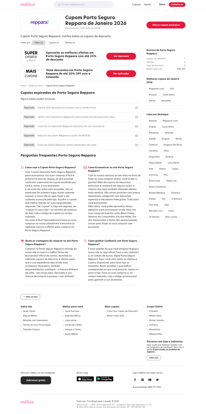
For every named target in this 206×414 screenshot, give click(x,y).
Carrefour (153, 150)
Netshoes (169, 132)
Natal (112, 220)
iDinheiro (153, 325)
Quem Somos (29, 311)
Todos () (38, 42)
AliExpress (154, 132)
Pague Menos (155, 163)
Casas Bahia (169, 94)
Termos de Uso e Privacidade (36, 325)
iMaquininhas (155, 334)
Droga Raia (154, 157)
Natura (162, 169)
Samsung (153, 175)
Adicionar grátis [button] (35, 380)
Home (23, 86)
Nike (151, 169)
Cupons (136, 4)
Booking (169, 157)
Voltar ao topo (30, 296)
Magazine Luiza (156, 88)
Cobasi (175, 169)
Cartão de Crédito (73, 325)
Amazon (153, 94)
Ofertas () (70, 42)
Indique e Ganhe (73, 329)
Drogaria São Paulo (173, 144)
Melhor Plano (155, 316)
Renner (179, 138)
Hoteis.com (171, 181)
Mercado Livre (155, 211)
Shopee (152, 126)
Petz (166, 175)
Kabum (152, 100)
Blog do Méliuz (30, 316)
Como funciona (72, 311)
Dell (172, 88)
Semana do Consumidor (101, 216)
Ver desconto (121, 56)
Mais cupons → (172, 217)
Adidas (152, 199)
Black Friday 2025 (115, 316)
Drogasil (166, 138)
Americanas (154, 181)
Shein (166, 150)
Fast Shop (153, 205)
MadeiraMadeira (157, 193)
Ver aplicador (121, 73)
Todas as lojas (36, 86)
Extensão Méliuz (73, 316)
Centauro (153, 144)
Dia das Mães (123, 216)
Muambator (154, 329)
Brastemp (166, 100)
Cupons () (54, 42)
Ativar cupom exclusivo (166, 25)
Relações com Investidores (35, 320)
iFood (171, 211)
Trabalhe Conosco (31, 329)
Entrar (162, 4)
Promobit (153, 311)
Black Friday (127, 213)
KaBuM (152, 138)
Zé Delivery (154, 217)
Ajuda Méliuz (71, 334)
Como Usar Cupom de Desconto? (122, 311)
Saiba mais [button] (153, 358)
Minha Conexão (156, 320)
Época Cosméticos (157, 187)
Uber (166, 205)
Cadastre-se (177, 4)
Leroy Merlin (173, 163)
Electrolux (175, 193)
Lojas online (70, 320)
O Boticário (177, 199)
